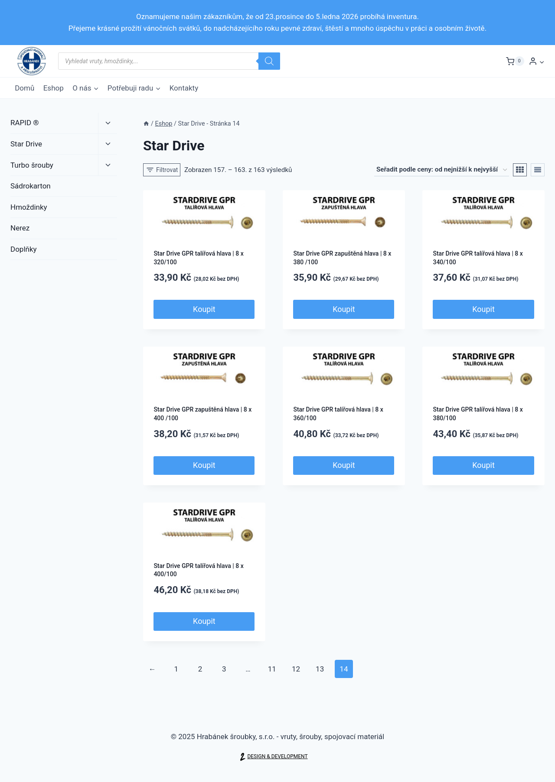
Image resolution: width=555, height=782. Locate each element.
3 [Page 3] (224, 669)
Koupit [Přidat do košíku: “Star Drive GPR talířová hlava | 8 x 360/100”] (344, 465)
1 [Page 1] (176, 669)
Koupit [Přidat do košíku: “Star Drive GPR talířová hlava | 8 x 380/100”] (483, 465)
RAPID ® (24, 122)
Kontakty (184, 88)
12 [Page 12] (296, 669)
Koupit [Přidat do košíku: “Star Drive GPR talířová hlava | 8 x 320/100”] (204, 309)
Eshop (53, 88)
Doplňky (23, 249)
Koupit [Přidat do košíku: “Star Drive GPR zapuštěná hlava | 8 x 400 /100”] (204, 465)
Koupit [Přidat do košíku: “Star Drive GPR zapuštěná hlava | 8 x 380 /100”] (344, 309)
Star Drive (26, 144)
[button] (542, 61)
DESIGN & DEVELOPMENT (277, 757)
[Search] (269, 61)
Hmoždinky (28, 207)
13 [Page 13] (320, 669)
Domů (24, 88)
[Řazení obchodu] (441, 169)
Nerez (19, 228)
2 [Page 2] (200, 669)
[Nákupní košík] (515, 61)
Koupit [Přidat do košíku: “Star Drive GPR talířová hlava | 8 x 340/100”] (483, 309)
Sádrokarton (30, 186)
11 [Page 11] (272, 669)
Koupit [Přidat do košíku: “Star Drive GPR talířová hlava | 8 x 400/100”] (204, 621)
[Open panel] (162, 169)
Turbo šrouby (31, 165)
